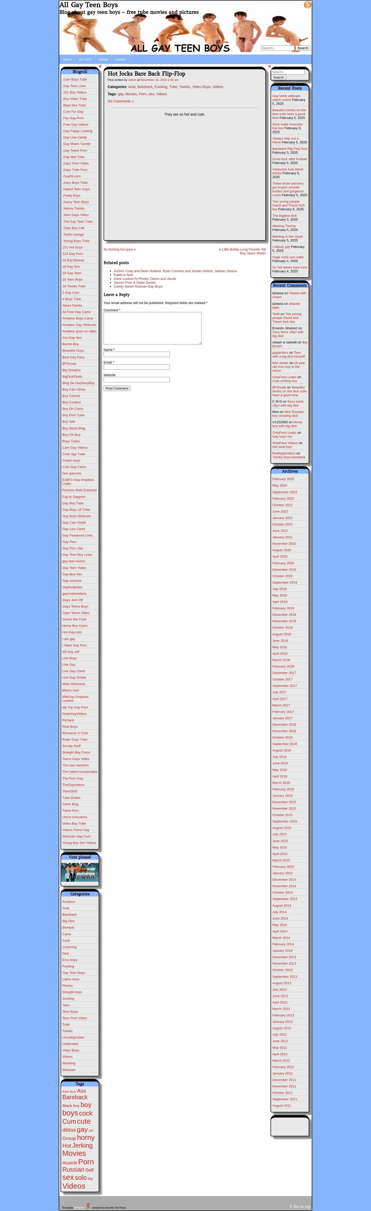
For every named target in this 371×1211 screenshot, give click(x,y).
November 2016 (284, 731)
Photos (67, 986)
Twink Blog (70, 804)
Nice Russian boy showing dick (288, 414)
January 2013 (282, 1022)
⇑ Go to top (299, 1207)
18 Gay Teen (71, 273)
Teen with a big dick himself (288, 354)
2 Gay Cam (70, 293)
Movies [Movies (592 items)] (74, 1153)
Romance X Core (75, 733)
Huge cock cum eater (288, 257)
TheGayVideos (73, 785)
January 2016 (282, 796)
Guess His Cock (74, 619)
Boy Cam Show (74, 389)
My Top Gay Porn (75, 707)
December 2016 (284, 724)
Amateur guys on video (79, 331)
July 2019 (279, 589)
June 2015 (280, 841)
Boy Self (68, 421)
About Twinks (72, 305)
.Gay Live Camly (74, 137)
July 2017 (279, 692)
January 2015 (282, 873)
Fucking (68, 966)
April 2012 (280, 1054)
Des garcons (71, 473)
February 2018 (283, 666)
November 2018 (284, 621)
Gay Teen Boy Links (77, 555)
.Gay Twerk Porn (74, 150)
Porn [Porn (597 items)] (86, 1162)
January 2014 (282, 951)
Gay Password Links (77, 535)
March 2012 (281, 1060)
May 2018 (279, 647)
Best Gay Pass (73, 357)
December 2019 (284, 570)
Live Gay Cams (73, 671)
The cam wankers (75, 765)
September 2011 (284, 1099)
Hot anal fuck (282, 447)
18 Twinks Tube (74, 286)
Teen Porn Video (74, 1018)
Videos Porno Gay (75, 830)
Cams (66, 934)
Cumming (69, 947)
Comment (112, 310)
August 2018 (281, 634)
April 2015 (280, 854)
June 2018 (280, 641)
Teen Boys (70, 1012)
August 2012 (281, 1028)
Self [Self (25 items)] (89, 1170)
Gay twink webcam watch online (286, 98)
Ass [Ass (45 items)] (81, 1091)
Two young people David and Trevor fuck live (288, 205)
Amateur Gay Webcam (79, 325)
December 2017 (284, 673)
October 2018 (282, 627)
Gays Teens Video (75, 613)
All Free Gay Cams (76, 312)
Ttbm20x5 (69, 791)
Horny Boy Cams (75, 626)
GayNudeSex (72, 587)
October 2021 (282, 524)
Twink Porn (70, 810)
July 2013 (279, 989)
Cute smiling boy (284, 381)
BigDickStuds (72, 376)
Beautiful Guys (73, 350)
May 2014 (279, 925)
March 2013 (281, 1009)
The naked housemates (79, 772)
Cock (66, 940)
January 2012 (282, 1073)
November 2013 (284, 963)
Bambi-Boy (70, 344)
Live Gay (68, 665)
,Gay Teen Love (74, 86)
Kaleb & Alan (123, 275)
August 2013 (281, 983)
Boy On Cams (72, 409)
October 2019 (282, 576)
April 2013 (280, 1002)
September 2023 (284, 492)
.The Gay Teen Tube (77, 221)
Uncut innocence (74, 817)
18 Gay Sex (71, 267)
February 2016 (283, 789)
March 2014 (281, 938)
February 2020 (283, 563)
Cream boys (71, 460)
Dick (65, 953)
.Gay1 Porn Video (75, 163)
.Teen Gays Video (75, 215)
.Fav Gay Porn (73, 118)
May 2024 (279, 485)
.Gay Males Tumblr (76, 144)
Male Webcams (73, 684)
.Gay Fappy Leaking (77, 131)
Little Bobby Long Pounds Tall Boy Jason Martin (244, 251)
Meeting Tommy (284, 226)
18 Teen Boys (72, 279)
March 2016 (281, 783)
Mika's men (70, 690)
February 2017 (283, 712)
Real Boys (70, 727)
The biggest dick (284, 216)
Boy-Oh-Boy (71, 435)
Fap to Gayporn (74, 497)
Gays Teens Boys (75, 606)
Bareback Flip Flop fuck (289, 149)
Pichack (68, 720)
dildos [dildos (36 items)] (69, 1130)
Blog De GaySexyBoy (78, 383)
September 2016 (284, 744)
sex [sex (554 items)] (68, 1177)
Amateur (68, 902)
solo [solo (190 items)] (81, 1177)
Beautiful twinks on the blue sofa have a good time (289, 114)
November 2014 (284, 886)
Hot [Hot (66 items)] (66, 1146)
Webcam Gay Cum (76, 836)
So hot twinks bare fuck (289, 267)
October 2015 (282, 815)
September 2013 (284, 977)
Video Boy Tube (74, 823)
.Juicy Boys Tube (75, 183)
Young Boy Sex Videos (79, 843)
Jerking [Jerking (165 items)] (82, 1145)
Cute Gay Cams (74, 467)
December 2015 (284, 802)
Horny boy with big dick (287, 424)
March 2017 (281, 705)
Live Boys (69, 658)
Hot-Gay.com (72, 632)
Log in (295, 4)
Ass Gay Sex (72, 338)
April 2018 (280, 653)
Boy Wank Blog (73, 428)
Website (110, 381)
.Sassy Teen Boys (75, 202)
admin (132, 79)
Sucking (68, 998)
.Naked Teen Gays (76, 189)
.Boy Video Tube (74, 99)
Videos (67, 1057)
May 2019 (279, 595)
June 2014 (280, 918)
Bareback (69, 914)
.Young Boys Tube (75, 241)
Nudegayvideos (284, 453)
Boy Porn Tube (73, 415)
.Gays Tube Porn (75, 170)
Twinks (67, 1031)
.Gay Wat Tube (73, 157)
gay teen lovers (73, 561)
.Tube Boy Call (73, 228)
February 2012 (283, 1067)
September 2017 (284, 686)
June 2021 (280, 531)
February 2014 (283, 944)
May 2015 (279, 847)
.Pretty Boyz (71, 195)
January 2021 (282, 537)
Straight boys (72, 992)
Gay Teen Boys (73, 973)
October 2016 (282, 737)
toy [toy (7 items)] (90, 1178)
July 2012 (279, 1034)
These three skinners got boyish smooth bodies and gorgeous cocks (287, 189)
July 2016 (279, 757)
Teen (66, 1005)
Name (109, 356)
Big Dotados (71, 370)
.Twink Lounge (73, 234)
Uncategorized (73, 1037)
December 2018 (284, 615)
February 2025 (283, 479)
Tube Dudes (71, 798)
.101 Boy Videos (74, 92)
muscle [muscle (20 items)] (69, 1162)
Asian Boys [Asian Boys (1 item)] (69, 1091)
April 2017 (280, 699)
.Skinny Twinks (73, 208)
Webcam (68, 1070)
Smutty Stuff (71, 746)
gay (120, 94)
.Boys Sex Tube (74, 105)
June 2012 (280, 1041)
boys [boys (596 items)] (70, 1113)
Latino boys (71, 979)
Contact (120, 59)
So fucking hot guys (118, 249)
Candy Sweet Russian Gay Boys (138, 286)
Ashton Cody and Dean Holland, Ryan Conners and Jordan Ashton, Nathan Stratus (175, 271)
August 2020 (281, 550)
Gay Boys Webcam (76, 516)
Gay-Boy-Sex (72, 574)
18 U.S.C (85, 59)
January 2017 (282, 718)
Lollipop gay (281, 247)
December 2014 (284, 879)
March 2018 (281, 660)
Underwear (70, 1044)
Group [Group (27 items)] (69, 1138)
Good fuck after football (289, 159)
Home (67, 59)
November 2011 (284, 1086)
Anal (65, 908)
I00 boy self (71, 652)
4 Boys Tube (71, 299)
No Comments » (121, 101)
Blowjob (68, 927)
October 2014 (282, 892)
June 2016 (280, 763)
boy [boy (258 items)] (86, 1105)
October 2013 (282, 970)
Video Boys (70, 1050)
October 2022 (282, 505)
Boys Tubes (71, 441)
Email (109, 368)
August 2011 (281, 1106)
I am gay (68, 639)
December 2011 (284, 1080)
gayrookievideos (74, 593)
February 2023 (283, 498)
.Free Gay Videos (75, 124)
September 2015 (284, 821)
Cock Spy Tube (73, 454)
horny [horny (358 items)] (86, 1137)
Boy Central (71, 396)
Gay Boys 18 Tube (76, 510)
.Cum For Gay (72, 112)
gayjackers (280, 352)
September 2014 (284, 899)
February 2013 (283, 1015)
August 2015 (281, 828)
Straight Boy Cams (76, 752)
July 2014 (279, 912)
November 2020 (284, 544)
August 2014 (281, 905)
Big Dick (68, 921)
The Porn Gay (72, 778)
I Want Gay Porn (74, 645)
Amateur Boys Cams (77, 318)
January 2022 (282, 518)
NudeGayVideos (74, 714)
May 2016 (279, 770)
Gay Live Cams (73, 529)
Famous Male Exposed (79, 490)
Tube (66, 1024)
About (103, 59)
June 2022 (280, 511)
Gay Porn (69, 542)
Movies (131, 94)
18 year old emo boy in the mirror (288, 367)
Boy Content (71, 402)
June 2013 (280, 996)
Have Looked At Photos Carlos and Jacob (145, 279)
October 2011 (282, 1093)
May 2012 (279, 1048)
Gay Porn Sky (72, 548)
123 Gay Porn (72, 254)
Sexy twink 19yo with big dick (287, 403)
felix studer (280, 363)
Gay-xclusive (71, 581)
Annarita (79, 1207)
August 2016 (281, 750)
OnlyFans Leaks (284, 377)
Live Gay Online (74, 677)
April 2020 (280, 556)
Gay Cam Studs (74, 522)
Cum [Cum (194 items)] (69, 1121)
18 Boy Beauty (73, 260)
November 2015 (284, 808)
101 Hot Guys (72, 247)
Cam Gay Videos (75, 447)
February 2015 (283, 867)
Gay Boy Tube (72, 503)
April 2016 (280, 776)
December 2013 (284, 957)
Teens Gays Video (75, 759)
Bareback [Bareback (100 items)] (75, 1097)
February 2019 (283, 608)
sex (151, 94)
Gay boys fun (282, 436)
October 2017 (282, 679)
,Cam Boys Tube (74, 79)
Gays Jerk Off (72, 600)
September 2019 (284, 582)
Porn (143, 94)
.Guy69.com (71, 176)
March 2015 (281, 860)
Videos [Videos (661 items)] (73, 1186)
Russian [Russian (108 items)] (73, 1169)
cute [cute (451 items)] (84, 1121)
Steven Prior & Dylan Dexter (135, 282)
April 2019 (280, 602)
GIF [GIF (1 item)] (91, 1130)
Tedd (276, 314)
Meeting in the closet (287, 236)
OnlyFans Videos (285, 443)
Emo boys (69, 960)
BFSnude (69, 364)
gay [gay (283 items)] (82, 1129)
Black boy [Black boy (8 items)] (71, 1105)
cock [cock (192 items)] (85, 1113)
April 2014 (280, 931)
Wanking (68, 1063)
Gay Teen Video (74, 568)
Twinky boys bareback (288, 457)
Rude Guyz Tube (75, 739)
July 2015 (279, 834)
